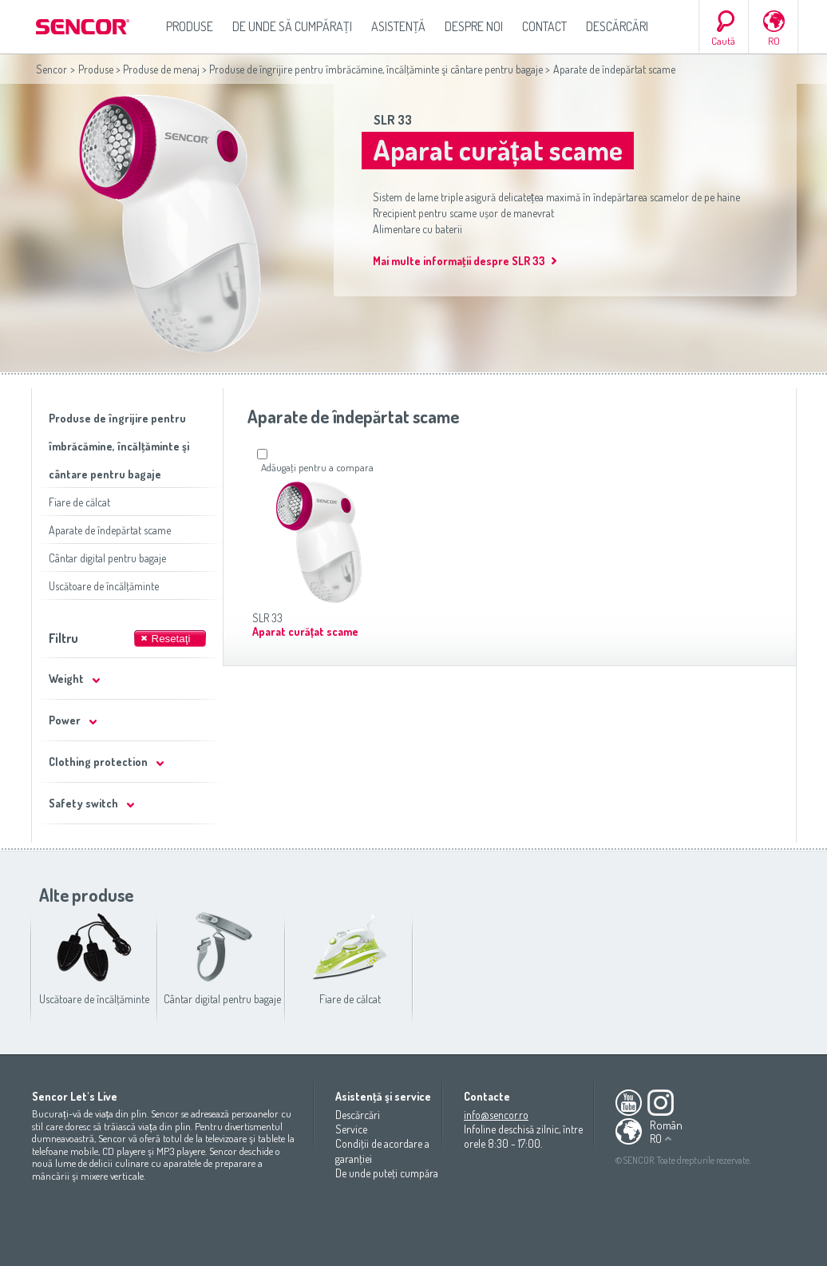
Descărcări (617, 26)
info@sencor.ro (496, 1114)
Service (351, 1129)
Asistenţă (398, 26)
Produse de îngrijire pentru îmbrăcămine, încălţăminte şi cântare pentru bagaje (376, 69)
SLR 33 (393, 120)
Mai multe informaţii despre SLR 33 (459, 261)
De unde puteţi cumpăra (386, 1173)
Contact (544, 26)
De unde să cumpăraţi (292, 26)
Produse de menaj (161, 69)
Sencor (51, 69)
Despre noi (474, 26)
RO (774, 40)
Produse (189, 26)
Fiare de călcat (79, 502)
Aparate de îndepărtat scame (110, 530)
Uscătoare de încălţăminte (104, 586)
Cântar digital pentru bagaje (107, 558)
